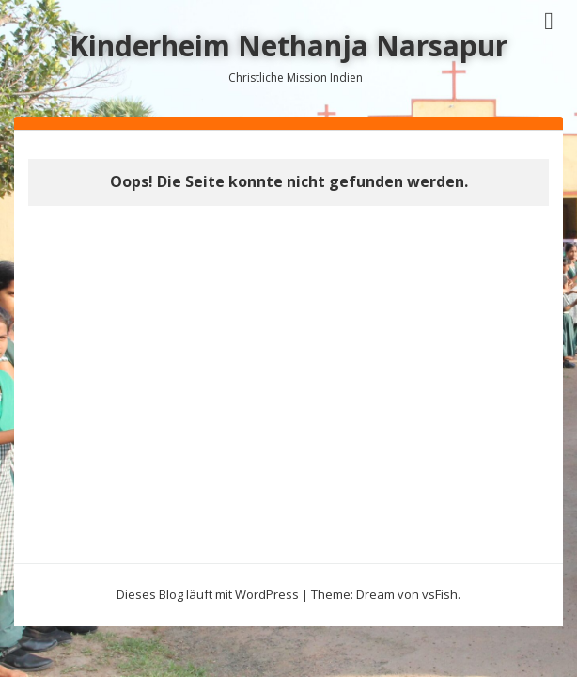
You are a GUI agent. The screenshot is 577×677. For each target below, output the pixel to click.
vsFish (440, 594)
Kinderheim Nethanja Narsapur (288, 45)
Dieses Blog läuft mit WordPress (208, 594)
